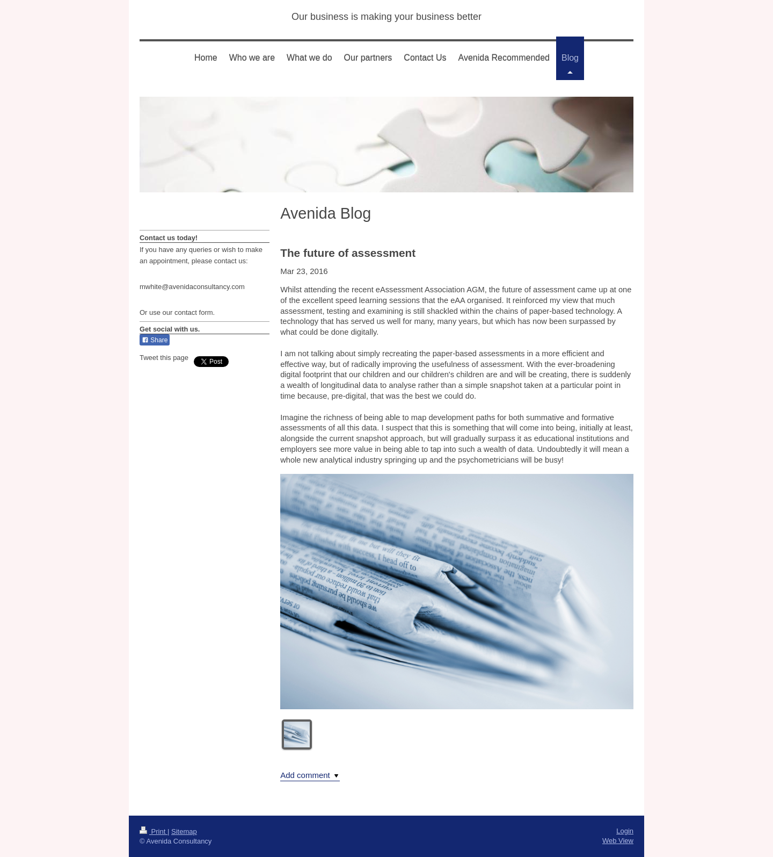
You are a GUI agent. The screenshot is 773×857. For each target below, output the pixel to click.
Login (624, 831)
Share (154, 340)
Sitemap (184, 831)
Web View (617, 841)
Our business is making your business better (386, 16)
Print (153, 831)
